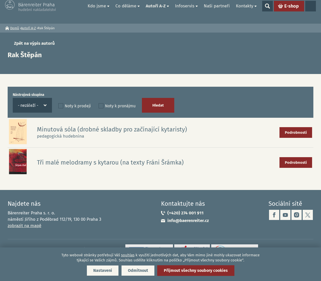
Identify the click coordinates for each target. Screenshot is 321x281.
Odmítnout (138, 270)
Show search (267, 11)
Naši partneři (217, 11)
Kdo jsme (97, 11)
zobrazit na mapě (24, 225)
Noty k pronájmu (120, 105)
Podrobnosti (296, 132)
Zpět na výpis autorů (34, 43)
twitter (308, 215)
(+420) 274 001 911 (185, 213)
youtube (285, 215)
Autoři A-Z (156, 11)
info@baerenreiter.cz (188, 220)
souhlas (128, 255)
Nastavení (102, 270)
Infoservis (184, 11)
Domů (79, 12)
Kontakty (244, 11)
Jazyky (310, 11)
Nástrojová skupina (28, 95)
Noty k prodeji (78, 105)
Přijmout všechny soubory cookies (196, 270)
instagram (296, 215)
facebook (274, 215)
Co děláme (125, 11)
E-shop (291, 11)
